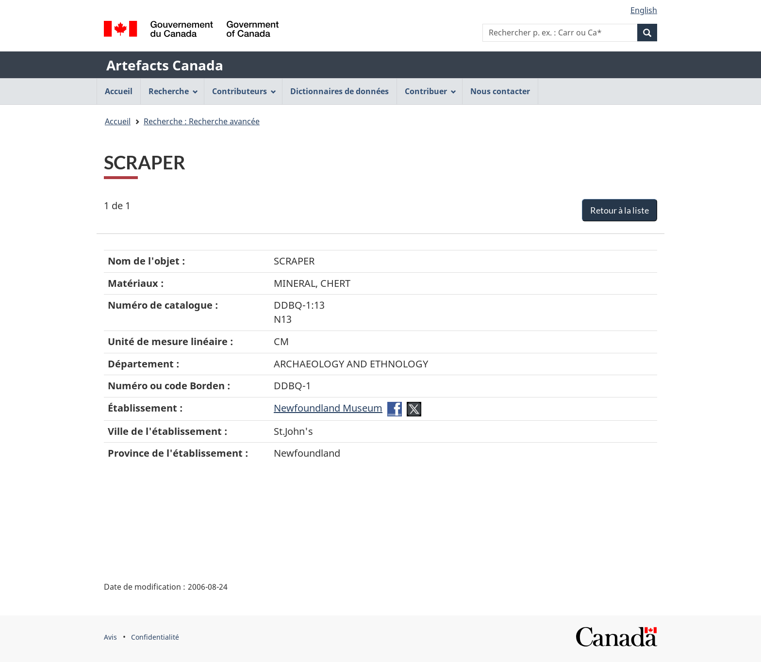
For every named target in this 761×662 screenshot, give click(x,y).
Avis (110, 637)
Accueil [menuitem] (118, 91)
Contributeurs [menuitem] (244, 91)
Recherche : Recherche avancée (202, 121)
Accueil (118, 121)
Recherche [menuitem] (173, 91)
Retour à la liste (619, 210)
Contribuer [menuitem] (430, 91)
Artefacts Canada (164, 65)
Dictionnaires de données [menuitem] (339, 91)
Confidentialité (155, 637)
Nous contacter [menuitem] (500, 91)
